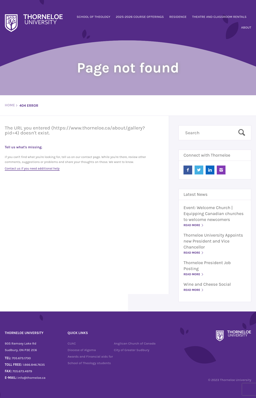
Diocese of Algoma (82, 350)
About (246, 27)
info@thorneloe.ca (31, 378)
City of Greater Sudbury (131, 350)
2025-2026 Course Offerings (140, 17)
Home (10, 105)
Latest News (195, 194)
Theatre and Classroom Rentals (219, 17)
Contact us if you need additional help (32, 168)
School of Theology (93, 17)
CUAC (72, 343)
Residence (177, 17)
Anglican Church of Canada (135, 343)
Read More (193, 225)
